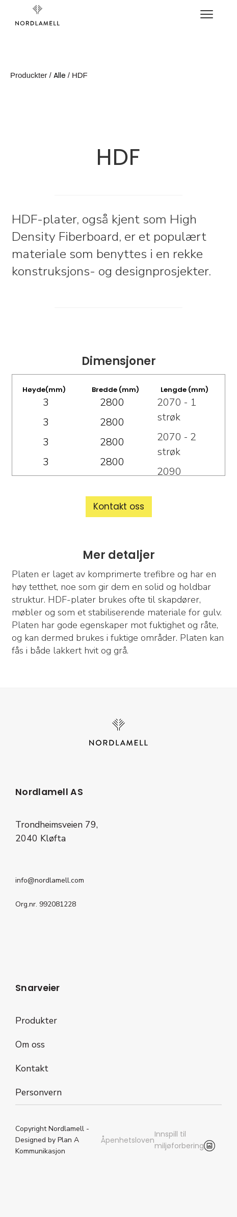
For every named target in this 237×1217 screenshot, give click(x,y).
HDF (80, 75)
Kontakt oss (118, 506)
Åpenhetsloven (127, 1140)
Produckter (28, 75)
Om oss (30, 1044)
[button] (206, 15)
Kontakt (31, 1068)
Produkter (36, 1020)
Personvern (38, 1092)
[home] (37, 15)
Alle (60, 75)
